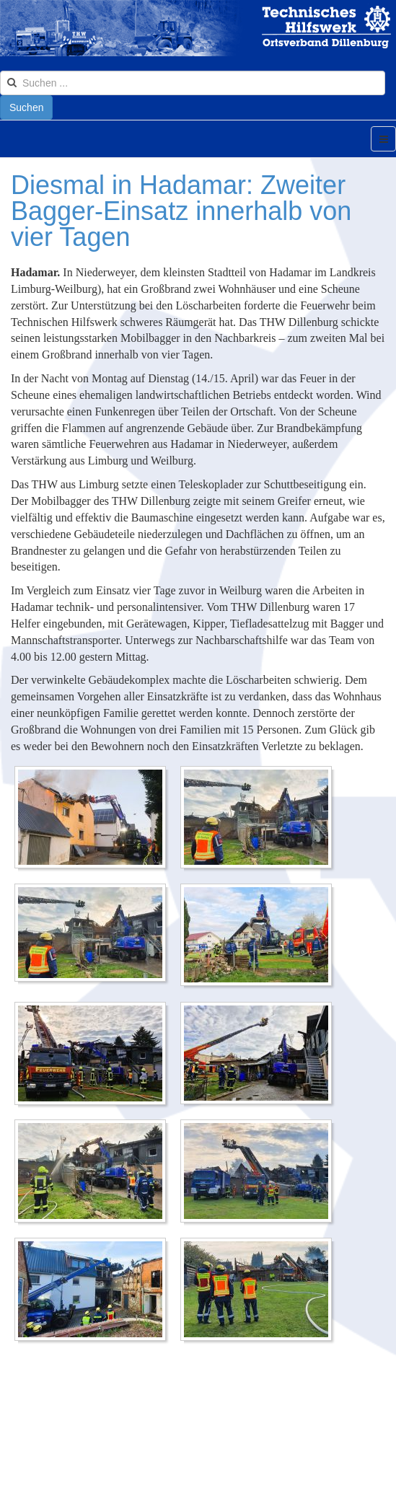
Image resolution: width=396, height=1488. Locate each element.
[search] (192, 83)
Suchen (26, 107)
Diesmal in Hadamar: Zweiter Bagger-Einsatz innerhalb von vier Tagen (181, 211)
